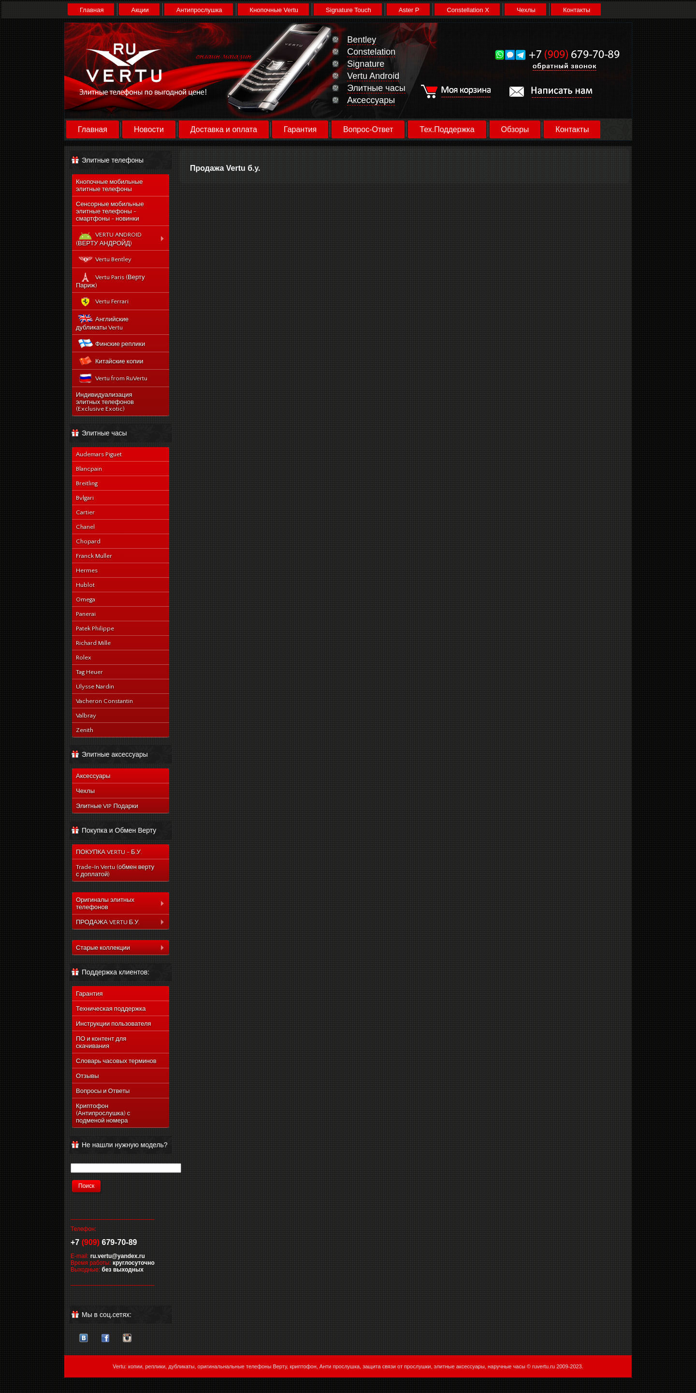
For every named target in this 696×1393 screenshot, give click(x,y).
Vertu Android (373, 76)
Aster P (409, 10)
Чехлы (526, 10)
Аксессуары (371, 100)
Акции (139, 10)
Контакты (576, 10)
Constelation (371, 52)
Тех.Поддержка (447, 129)
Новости (149, 129)
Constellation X (468, 10)
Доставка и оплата (223, 129)
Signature (365, 64)
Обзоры (515, 129)
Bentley (361, 40)
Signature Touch (348, 10)
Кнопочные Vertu (274, 10)
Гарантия (300, 129)
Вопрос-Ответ (368, 129)
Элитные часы (376, 88)
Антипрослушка (199, 10)
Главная (91, 10)
